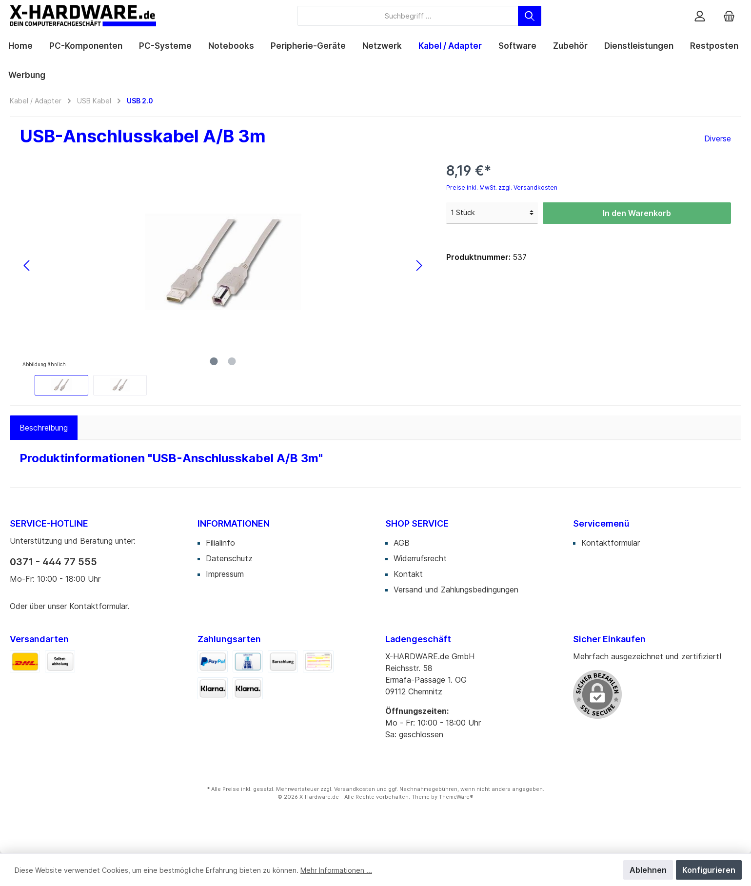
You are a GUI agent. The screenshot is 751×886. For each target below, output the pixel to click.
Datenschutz (229, 558)
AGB (402, 543)
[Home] (20, 45)
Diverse (717, 138)
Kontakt (408, 574)
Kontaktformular (98, 606)
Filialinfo (220, 543)
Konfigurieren (708, 870)
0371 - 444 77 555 (53, 562)
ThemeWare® (456, 796)
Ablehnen (648, 870)
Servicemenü (601, 523)
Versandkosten (354, 789)
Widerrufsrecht (420, 558)
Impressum (225, 574)
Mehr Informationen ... (336, 870)
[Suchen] (529, 16)
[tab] (44, 427)
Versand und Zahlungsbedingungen (456, 589)
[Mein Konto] (700, 16)
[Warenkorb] (729, 16)
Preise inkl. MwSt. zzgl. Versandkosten (501, 187)
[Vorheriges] (27, 265)
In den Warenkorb (637, 213)
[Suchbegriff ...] (407, 16)
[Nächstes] (419, 265)
